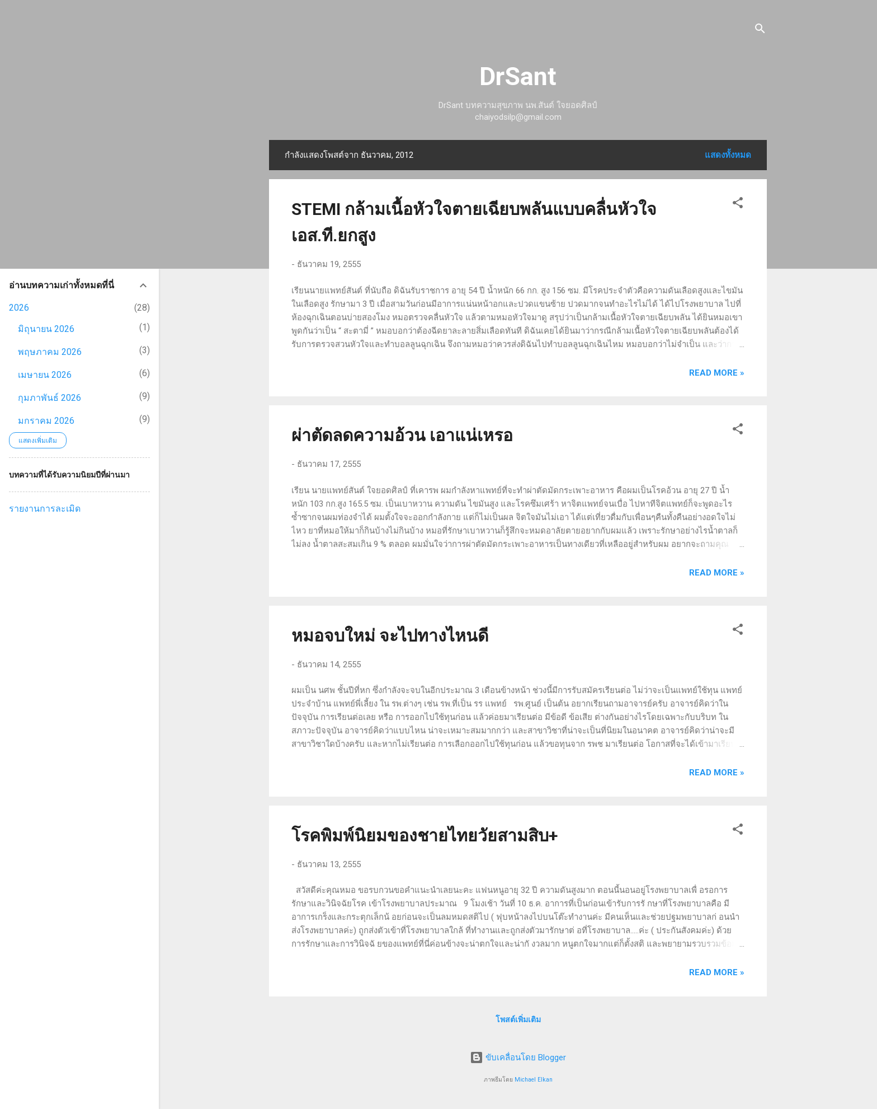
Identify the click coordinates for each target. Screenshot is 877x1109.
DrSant (518, 76)
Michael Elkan (534, 1079)
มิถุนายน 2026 (46, 329)
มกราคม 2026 (46, 420)
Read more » (716, 373)
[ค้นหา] (760, 30)
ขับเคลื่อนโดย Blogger (518, 1057)
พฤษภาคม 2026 (50, 352)
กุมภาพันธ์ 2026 (49, 397)
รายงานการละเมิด (45, 508)
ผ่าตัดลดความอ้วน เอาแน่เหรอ (402, 435)
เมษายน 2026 (45, 374)
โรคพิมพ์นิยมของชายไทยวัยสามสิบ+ (424, 835)
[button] (737, 204)
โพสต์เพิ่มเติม (518, 1019)
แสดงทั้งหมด (728, 155)
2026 (19, 307)
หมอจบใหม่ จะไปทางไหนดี (389, 635)
